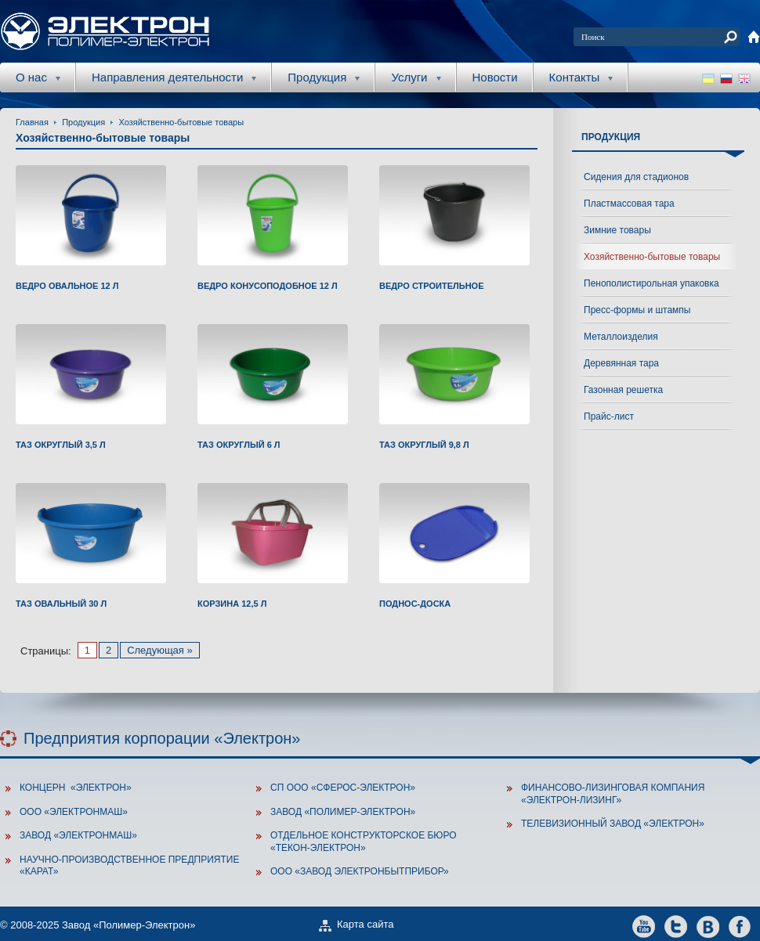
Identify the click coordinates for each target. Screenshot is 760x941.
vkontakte (708, 926)
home (753, 37)
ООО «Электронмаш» (74, 811)
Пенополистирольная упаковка (651, 283)
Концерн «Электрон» (76, 787)
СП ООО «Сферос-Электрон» (342, 787)
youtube (644, 926)
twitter (676, 926)
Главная (32, 122)
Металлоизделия (621, 336)
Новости (495, 77)
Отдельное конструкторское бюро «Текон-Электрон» (363, 841)
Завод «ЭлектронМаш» (78, 835)
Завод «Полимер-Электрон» (342, 811)
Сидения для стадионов (636, 176)
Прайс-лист (609, 416)
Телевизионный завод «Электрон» (612, 823)
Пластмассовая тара (629, 203)
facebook (740, 926)
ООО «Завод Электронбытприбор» (359, 871)
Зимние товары (617, 230)
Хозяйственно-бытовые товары (181, 122)
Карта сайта (365, 924)
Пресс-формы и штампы (637, 310)
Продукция (83, 122)
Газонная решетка (623, 389)
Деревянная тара (621, 363)
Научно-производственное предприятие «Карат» (129, 866)
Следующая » (160, 650)
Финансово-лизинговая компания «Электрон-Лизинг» (612, 794)
